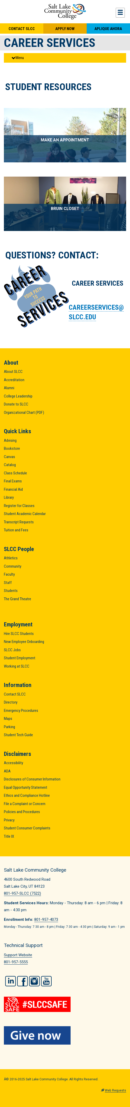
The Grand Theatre (17, 599)
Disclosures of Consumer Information (32, 779)
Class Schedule (15, 473)
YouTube (46, 981)
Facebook (22, 981)
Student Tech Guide (18, 735)
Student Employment (19, 658)
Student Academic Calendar (25, 513)
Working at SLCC (16, 666)
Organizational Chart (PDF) (24, 412)
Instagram (34, 981)
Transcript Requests (19, 522)
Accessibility (13, 763)
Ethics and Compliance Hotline (27, 795)
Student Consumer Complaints (27, 828)
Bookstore (12, 448)
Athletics (11, 558)
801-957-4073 (46, 919)
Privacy (9, 820)
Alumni (9, 388)
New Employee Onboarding (24, 641)
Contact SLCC (22, 28)
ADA (7, 771)
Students (11, 590)
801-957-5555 (16, 962)
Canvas (9, 456)
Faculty (9, 574)
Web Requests (115, 1090)
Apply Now (64, 28)
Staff (8, 582)
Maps (8, 718)
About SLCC (13, 371)
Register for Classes (19, 505)
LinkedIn (10, 981)
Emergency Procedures (21, 710)
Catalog (10, 464)
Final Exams (13, 481)
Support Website (18, 955)
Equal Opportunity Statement (25, 787)
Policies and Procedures (22, 811)
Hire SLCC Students (19, 633)
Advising (10, 440)
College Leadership (18, 396)
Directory (10, 702)
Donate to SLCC (16, 404)
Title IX (9, 836)
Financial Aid (13, 489)
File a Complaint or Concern (24, 803)
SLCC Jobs (12, 650)
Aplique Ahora (108, 28)
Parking (9, 727)
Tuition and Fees (16, 530)
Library (9, 497)
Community (12, 566)
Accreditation (14, 380)
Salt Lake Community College (65, 11)
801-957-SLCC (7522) (22, 893)
